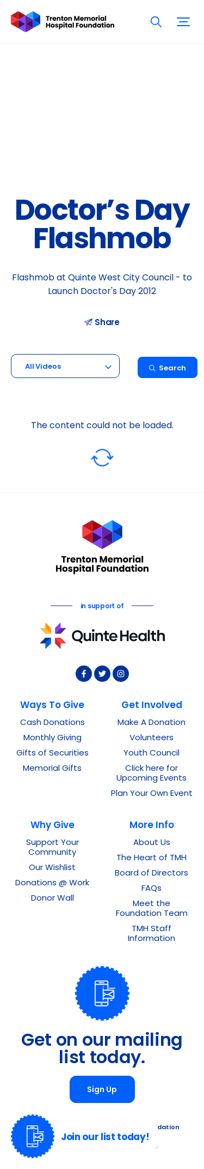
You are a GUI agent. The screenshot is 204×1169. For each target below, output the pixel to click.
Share (102, 322)
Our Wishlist (52, 868)
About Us (151, 843)
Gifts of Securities (52, 754)
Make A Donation (152, 723)
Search (167, 368)
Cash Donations (52, 723)
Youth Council (151, 754)
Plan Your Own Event (152, 794)
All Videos (43, 366)
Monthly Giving (52, 738)
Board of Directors (151, 874)
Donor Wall (52, 899)
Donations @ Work (52, 883)
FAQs (151, 889)
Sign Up (101, 1090)
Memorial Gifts (52, 769)
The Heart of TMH (151, 858)
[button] (183, 21)
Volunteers (151, 738)
